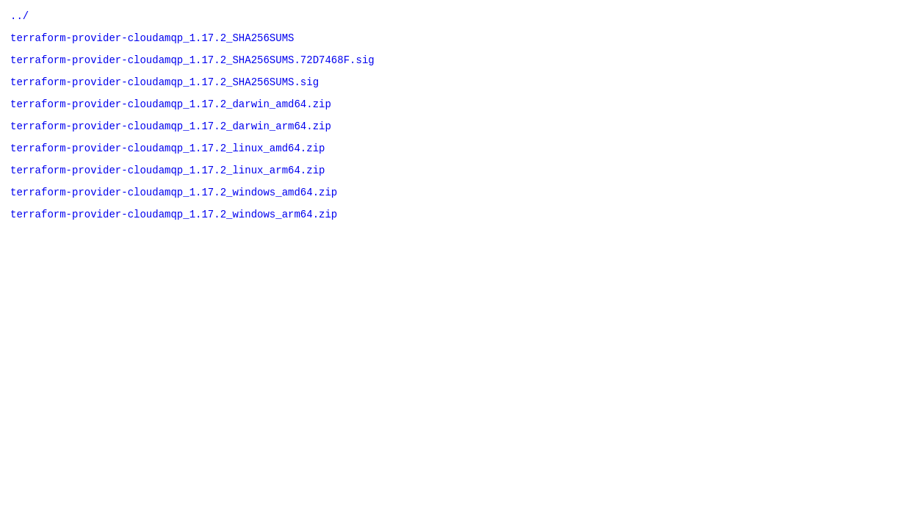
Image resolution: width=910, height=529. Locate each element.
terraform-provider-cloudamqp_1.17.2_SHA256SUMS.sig (164, 90)
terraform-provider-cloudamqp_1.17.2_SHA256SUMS (152, 41)
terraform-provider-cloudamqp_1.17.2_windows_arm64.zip (173, 235)
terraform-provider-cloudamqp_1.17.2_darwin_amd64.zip (170, 114)
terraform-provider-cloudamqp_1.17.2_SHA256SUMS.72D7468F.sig (192, 66)
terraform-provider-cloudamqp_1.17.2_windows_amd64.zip (173, 211)
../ (19, 17)
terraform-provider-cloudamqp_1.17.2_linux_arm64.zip (167, 187)
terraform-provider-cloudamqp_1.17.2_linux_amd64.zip (167, 163)
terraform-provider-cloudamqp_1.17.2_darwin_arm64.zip (170, 138)
